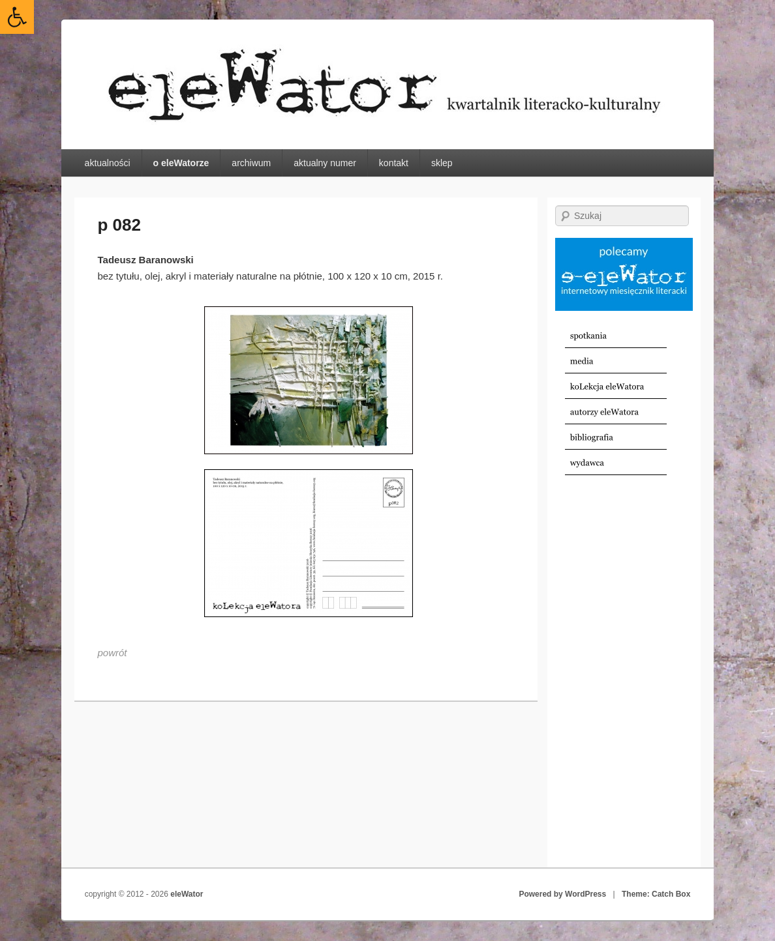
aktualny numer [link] (325, 163)
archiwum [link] (251, 163)
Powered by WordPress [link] (562, 894)
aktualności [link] (107, 163)
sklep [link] (442, 163)
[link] (17, 17)
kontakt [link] (393, 163)
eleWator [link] (186, 894)
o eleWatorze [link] (181, 163)
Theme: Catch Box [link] (656, 894)
